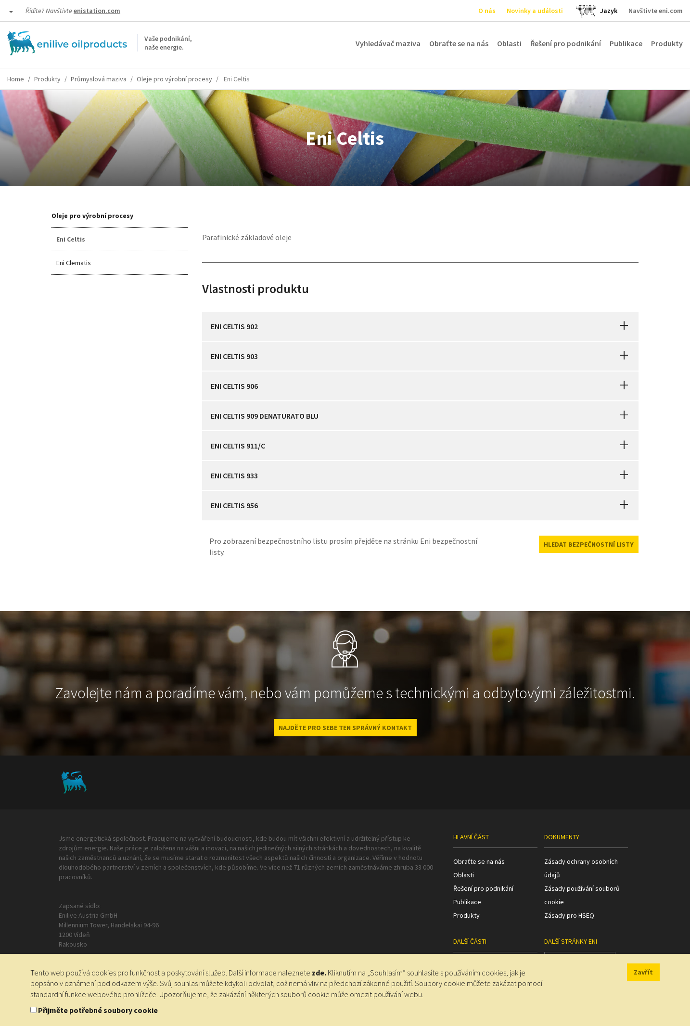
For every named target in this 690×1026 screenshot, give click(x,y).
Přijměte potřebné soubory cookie (98, 1010)
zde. (319, 972)
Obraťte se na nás (458, 43)
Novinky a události (535, 10)
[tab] (420, 326)
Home (15, 79)
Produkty (667, 43)
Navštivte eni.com (655, 10)
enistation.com (97, 10)
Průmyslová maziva (99, 79)
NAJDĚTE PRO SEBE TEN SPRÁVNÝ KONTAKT (345, 727)
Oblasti (509, 43)
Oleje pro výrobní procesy (174, 79)
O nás (487, 10)
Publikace (626, 43)
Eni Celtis (70, 239)
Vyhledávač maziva (388, 43)
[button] (624, 326)
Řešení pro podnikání (565, 43)
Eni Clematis (73, 262)
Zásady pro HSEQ (569, 915)
